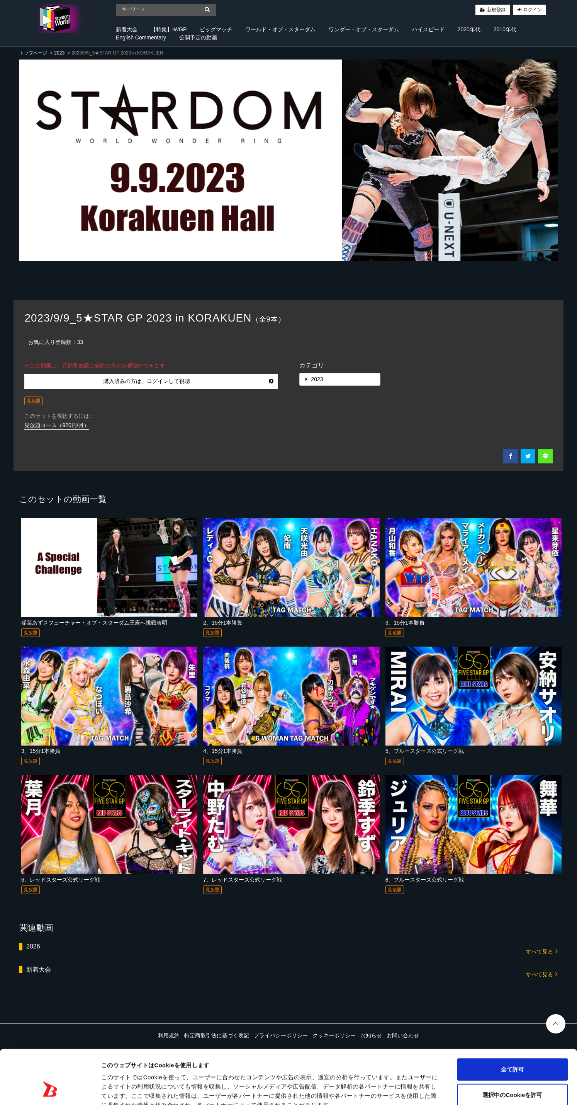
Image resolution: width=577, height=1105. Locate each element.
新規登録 (496, 9)
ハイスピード (428, 29)
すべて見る (542, 951)
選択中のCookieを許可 (512, 1048)
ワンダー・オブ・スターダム (364, 29)
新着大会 (126, 29)
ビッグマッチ (216, 29)
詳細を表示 (372, 1089)
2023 (59, 53)
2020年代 (469, 29)
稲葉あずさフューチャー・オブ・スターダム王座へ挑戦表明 (94, 623)
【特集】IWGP (169, 29)
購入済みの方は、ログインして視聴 (188, 381)
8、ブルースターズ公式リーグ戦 (424, 880)
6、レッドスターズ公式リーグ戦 (60, 880)
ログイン (532, 9)
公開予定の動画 (198, 37)
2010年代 (505, 29)
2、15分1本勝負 (222, 623)
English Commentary (141, 37)
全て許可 (512, 1023)
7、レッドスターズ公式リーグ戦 (242, 880)
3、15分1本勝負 (404, 623)
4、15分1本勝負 (222, 751)
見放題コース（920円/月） (56, 425)
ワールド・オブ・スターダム (280, 29)
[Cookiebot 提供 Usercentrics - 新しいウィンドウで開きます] (50, 1090)
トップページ (33, 53)
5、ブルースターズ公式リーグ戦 (424, 751)
